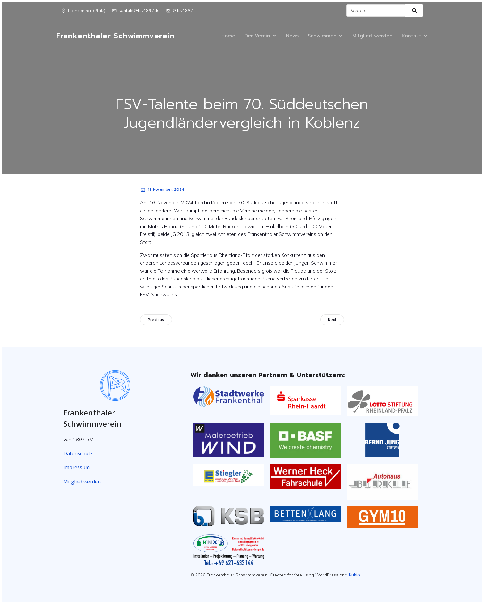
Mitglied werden (372, 36)
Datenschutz (78, 453)
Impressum (76, 467)
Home (228, 36)
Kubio (354, 575)
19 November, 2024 (162, 189)
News (292, 36)
